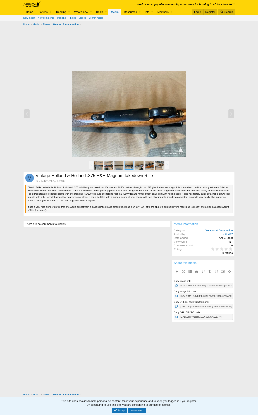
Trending (61, 11)
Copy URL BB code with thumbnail (191, 302)
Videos (82, 17)
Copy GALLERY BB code (187, 312)
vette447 (43, 181)
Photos (72, 17)
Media (115, 11)
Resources (130, 11)
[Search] (226, 12)
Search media (96, 17)
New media (29, 17)
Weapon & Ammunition (219, 230)
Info (147, 11)
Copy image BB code (185, 291)
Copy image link (182, 281)
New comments (46, 17)
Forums (43, 11)
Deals (99, 11)
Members (163, 11)
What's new (81, 11)
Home (29, 11)
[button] (50, 12)
